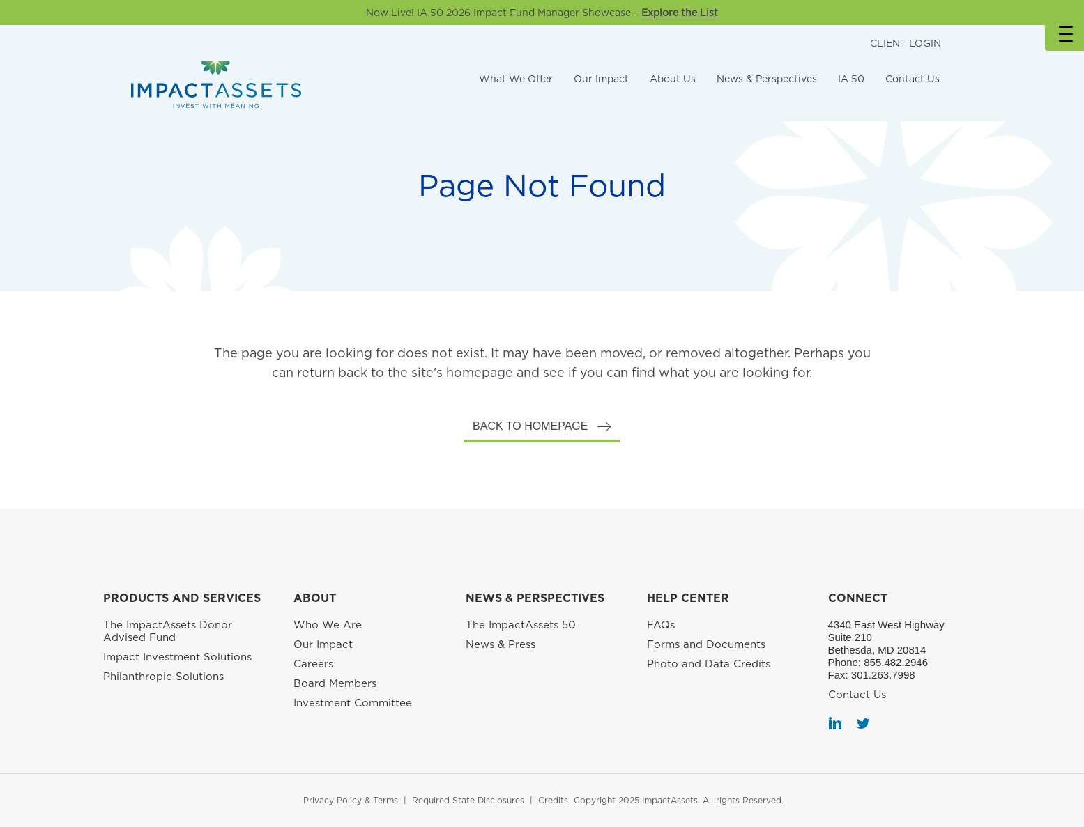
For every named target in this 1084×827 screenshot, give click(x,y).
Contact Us (912, 78)
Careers (313, 664)
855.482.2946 (896, 662)
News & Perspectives (767, 78)
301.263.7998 (883, 675)
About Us (673, 78)
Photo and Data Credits (708, 664)
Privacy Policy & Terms (350, 800)
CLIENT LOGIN (905, 43)
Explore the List (679, 12)
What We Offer (516, 78)
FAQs (661, 625)
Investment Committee (352, 703)
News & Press (500, 644)
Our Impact (601, 78)
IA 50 (851, 78)
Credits (553, 800)
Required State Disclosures (468, 800)
